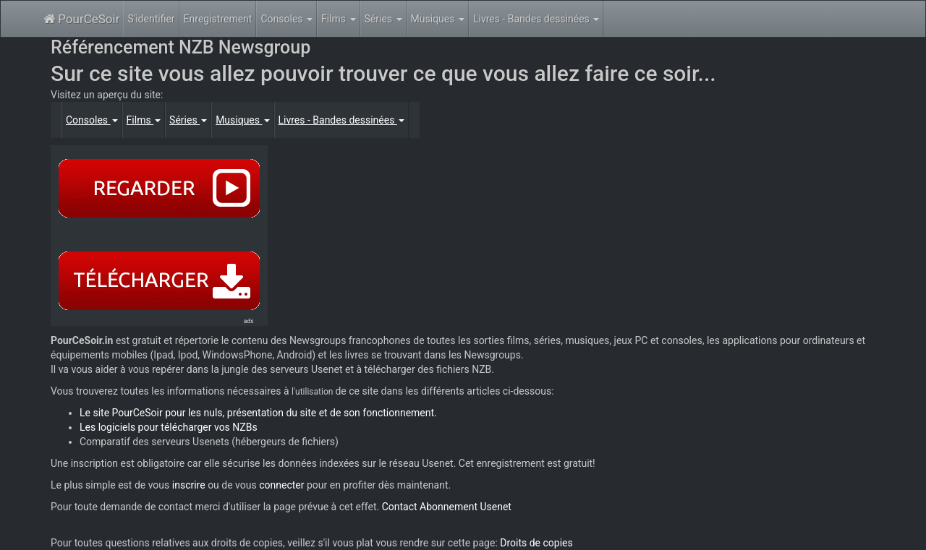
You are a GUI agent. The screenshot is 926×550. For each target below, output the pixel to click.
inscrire (188, 485)
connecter (281, 485)
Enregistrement (218, 19)
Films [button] (338, 19)
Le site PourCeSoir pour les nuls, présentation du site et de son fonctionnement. (258, 412)
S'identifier (150, 19)
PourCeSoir (81, 19)
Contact (399, 506)
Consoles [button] (286, 19)
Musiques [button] (437, 19)
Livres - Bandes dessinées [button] (536, 19)
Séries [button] (383, 19)
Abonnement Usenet (465, 506)
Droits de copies (536, 543)
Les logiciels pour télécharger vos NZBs (169, 427)
